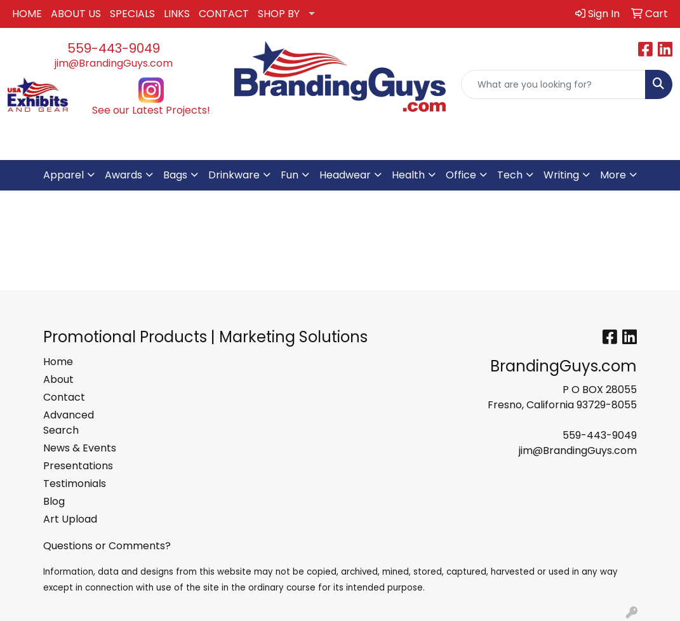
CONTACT (224, 13)
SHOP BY (279, 13)
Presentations (78, 465)
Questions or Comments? (107, 545)
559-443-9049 (113, 48)
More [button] (613, 175)
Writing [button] (561, 175)
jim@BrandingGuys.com (114, 63)
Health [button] (408, 175)
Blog (54, 501)
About (58, 379)
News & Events (79, 448)
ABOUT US (76, 13)
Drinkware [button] (234, 175)
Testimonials (74, 483)
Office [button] (461, 175)
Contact (64, 397)
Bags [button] (175, 175)
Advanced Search (68, 422)
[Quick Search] (553, 84)
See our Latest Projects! (151, 110)
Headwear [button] (345, 175)
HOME (27, 13)
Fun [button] (289, 175)
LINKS (177, 13)
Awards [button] (123, 175)
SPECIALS (132, 13)
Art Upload (70, 519)
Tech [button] (510, 175)
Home (58, 361)
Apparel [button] (63, 175)
